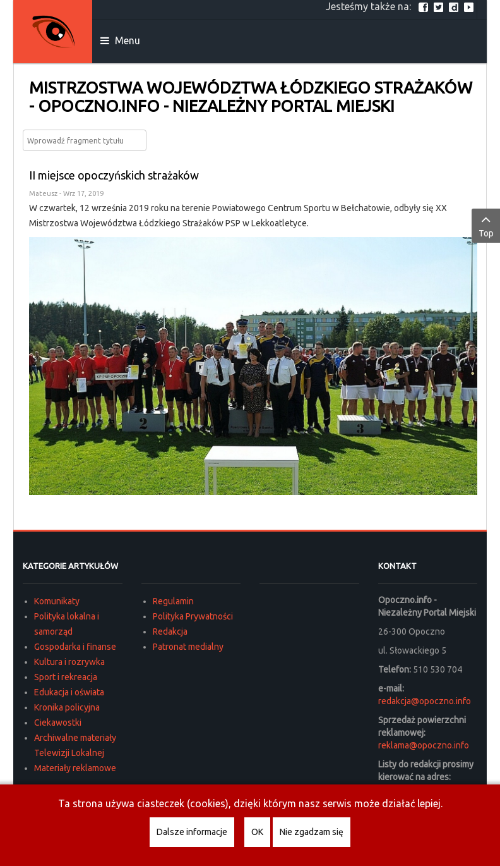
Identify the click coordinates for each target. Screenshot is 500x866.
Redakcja (170, 631)
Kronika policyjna (67, 707)
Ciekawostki (57, 722)
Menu (120, 40)
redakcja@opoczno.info (424, 701)
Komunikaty (57, 601)
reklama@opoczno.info (423, 745)
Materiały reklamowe (75, 768)
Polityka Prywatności (193, 616)
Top (486, 225)
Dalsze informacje (192, 832)
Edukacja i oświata (69, 692)
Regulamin (173, 601)
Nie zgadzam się (311, 832)
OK (257, 832)
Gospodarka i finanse (75, 647)
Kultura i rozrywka (69, 662)
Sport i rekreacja (65, 677)
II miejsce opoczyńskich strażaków (114, 175)
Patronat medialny (188, 647)
